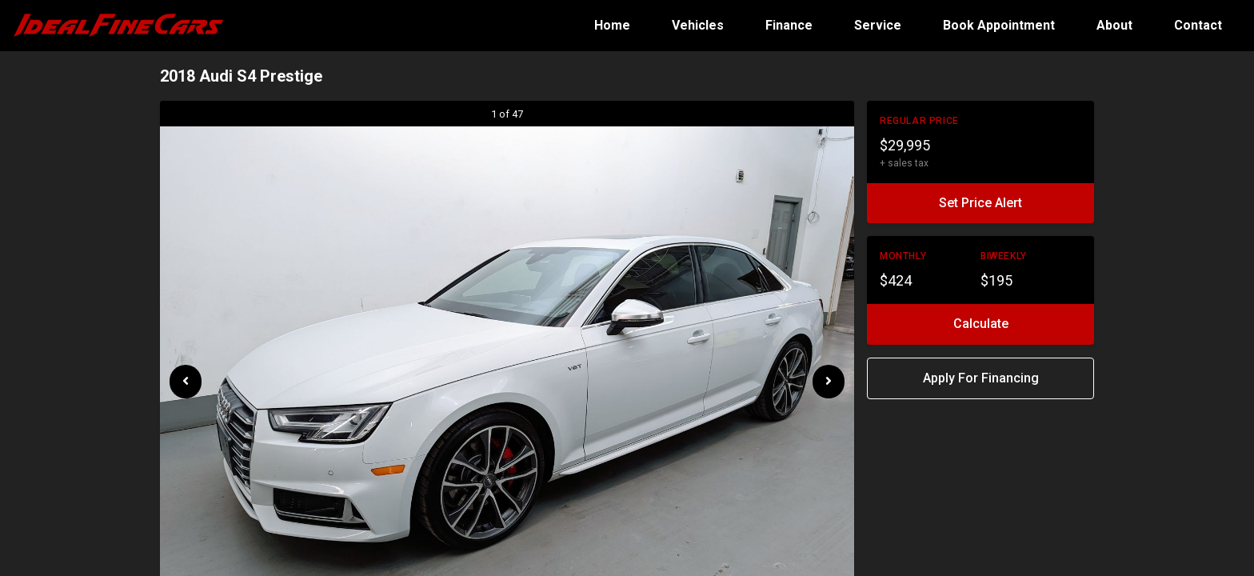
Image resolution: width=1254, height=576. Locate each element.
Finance (790, 25)
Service (879, 25)
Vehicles (699, 25)
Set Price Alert (980, 202)
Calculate (980, 323)
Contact (1198, 25)
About (1116, 25)
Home (613, 25)
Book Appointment (1000, 25)
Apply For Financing (981, 378)
